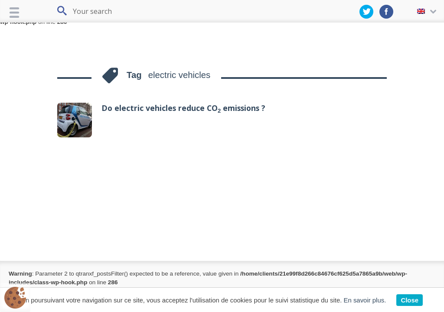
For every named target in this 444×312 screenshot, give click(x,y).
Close (409, 300)
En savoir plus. (365, 300)
